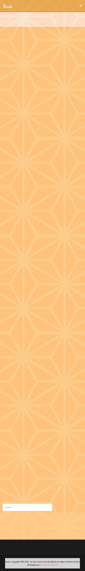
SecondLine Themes (49, 565)
